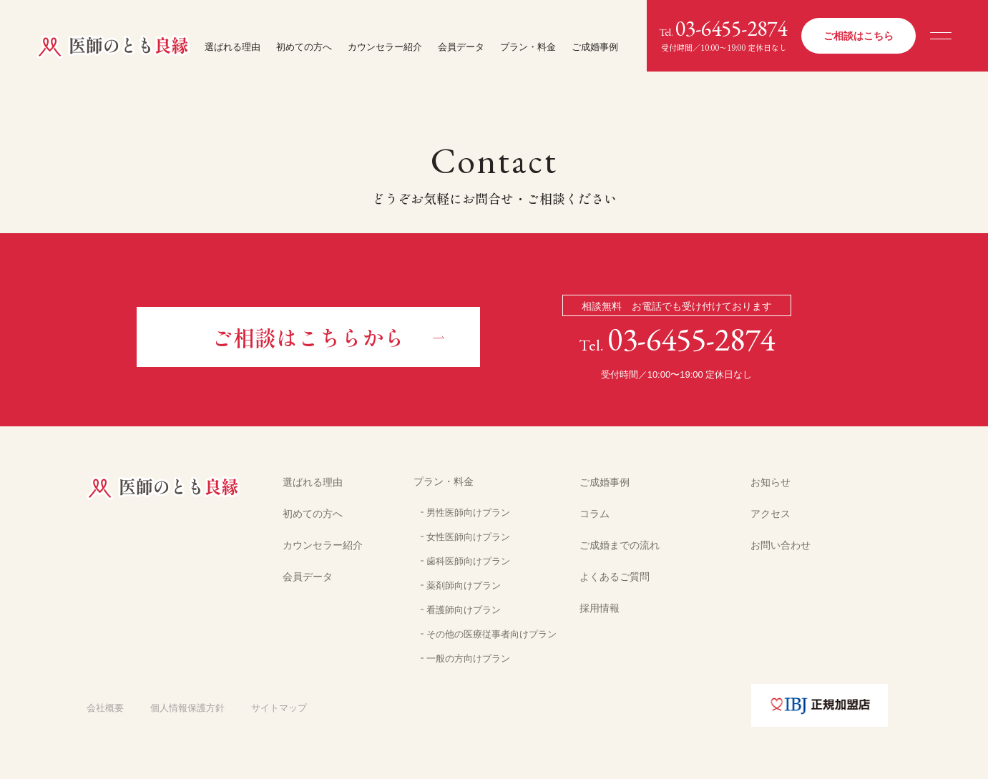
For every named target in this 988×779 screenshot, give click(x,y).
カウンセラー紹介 (385, 46)
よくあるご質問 (614, 576)
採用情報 (599, 608)
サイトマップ (279, 707)
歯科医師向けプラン (468, 561)
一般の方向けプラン (468, 658)
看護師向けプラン (463, 609)
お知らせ (770, 482)
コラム (594, 513)
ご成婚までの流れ (619, 545)
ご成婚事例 (595, 46)
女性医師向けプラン (468, 536)
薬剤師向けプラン (463, 585)
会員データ (461, 46)
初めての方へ (304, 46)
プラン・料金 (528, 46)
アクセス (770, 513)
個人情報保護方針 (187, 707)
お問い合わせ (780, 545)
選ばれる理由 (232, 46)
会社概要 (105, 707)
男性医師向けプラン (468, 512)
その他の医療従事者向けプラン (491, 634)
